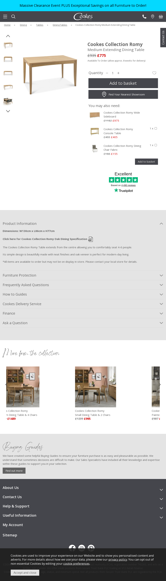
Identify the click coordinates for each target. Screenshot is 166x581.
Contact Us (163, 38)
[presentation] (6, 384)
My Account (13, 524)
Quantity (96, 73)
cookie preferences (76, 563)
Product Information (20, 223)
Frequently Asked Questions (26, 284)
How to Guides (15, 294)
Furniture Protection (19, 275)
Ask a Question (15, 322)
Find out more (14, 470)
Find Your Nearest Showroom (123, 94)
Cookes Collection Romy (29, 413)
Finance (9, 313)
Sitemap (10, 535)
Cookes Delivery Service (22, 303)
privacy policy (117, 559)
